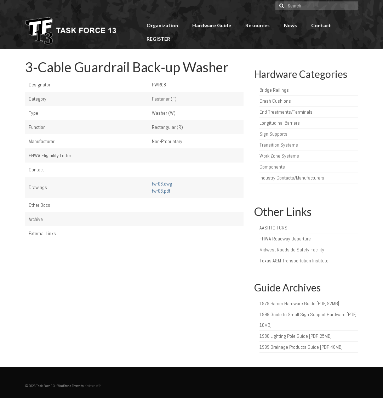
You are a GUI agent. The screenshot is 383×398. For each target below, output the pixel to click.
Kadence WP (93, 385)
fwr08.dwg (162, 184)
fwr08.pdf (161, 191)
